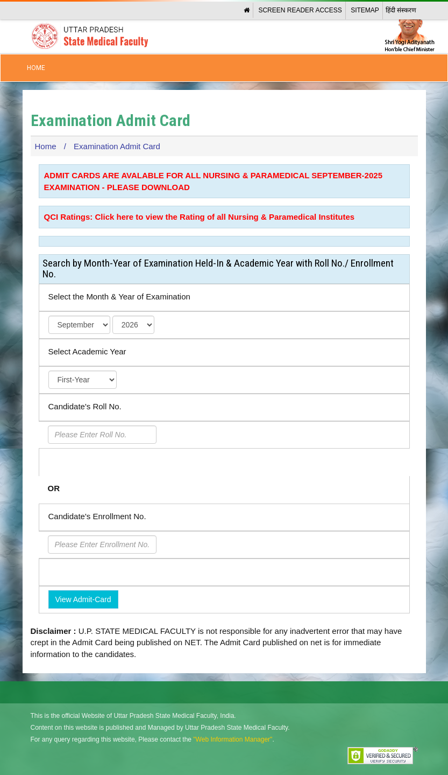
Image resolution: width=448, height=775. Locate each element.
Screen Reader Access (300, 10)
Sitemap (365, 10)
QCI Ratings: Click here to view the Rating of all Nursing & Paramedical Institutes (199, 216)
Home (36, 68)
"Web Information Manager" (232, 739)
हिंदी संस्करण (401, 10)
